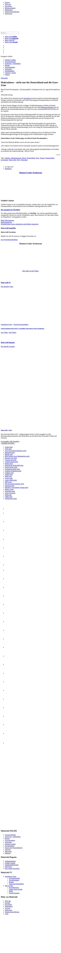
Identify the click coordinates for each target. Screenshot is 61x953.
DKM (11, 891)
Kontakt (7, 903)
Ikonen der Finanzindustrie (13, 848)
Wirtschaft (8, 69)
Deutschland (31, 158)
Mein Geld (11, 38)
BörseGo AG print (11, 458)
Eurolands (27, 98)
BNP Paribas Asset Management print (17, 456)
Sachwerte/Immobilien (21, 324)
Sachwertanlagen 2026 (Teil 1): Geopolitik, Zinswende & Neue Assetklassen (22, 328)
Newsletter (8, 6)
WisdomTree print (11, 498)
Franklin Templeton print (13, 471)
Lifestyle (8, 849)
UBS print (8, 495)
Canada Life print (10, 460)
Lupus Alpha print (11, 480)
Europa (42, 158)
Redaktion (8, 169)
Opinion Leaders (10, 60)
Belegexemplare (10, 8)
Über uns (8, 4)
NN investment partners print (14, 484)
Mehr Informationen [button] (7, 220)
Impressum (8, 13)
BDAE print (9, 454)
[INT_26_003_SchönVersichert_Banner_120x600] (9, 827)
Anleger (7, 158)
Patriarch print (9, 486)
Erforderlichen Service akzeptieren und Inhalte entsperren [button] (19, 224)
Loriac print (9, 478)
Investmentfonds (10, 62)
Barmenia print (10, 452)
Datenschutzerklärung (12, 12)
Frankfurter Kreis (6, 324)
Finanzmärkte (49, 158)
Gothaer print (9, 473)
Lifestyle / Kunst (10, 73)
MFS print (8, 482)
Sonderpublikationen (11, 865)
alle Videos (12, 332)
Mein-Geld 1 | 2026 (6, 430)
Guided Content (10, 863)
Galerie (7, 74)
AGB (6, 914)
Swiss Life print (10, 493)
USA (18, 160)
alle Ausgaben (14, 441)
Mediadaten (9, 10)
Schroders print (10, 491)
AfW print (8, 449)
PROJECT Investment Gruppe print (16, 487)
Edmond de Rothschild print (14, 465)
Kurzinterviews (14, 887)
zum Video (4, 332)
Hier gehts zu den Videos (30, 271)
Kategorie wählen (6, 56)
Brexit (24, 158)
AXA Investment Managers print (15, 451)
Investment (4, 160)
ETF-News (8, 867)
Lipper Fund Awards (15, 889)
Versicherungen (10, 67)
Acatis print (9, 447)
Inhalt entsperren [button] (6, 222)
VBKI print (8, 497)
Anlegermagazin (16, 158)
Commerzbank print (11, 462)
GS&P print (9, 474)
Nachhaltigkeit (9, 71)
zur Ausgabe (5, 441)
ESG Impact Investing (12, 868)
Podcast (7, 2)
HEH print (8, 476)
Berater (7, 65)
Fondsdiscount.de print (12, 469)
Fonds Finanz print (11, 467)
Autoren (7, 908)
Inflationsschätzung (47, 107)
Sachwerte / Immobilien (13, 63)
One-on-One (9, 886)
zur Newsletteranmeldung (9, 239)
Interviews (8, 851)
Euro (37, 158)
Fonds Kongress (14, 893)
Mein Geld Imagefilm (8, 228)
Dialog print (9, 463)
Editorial (8, 853)
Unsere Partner (8, 443)
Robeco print (9, 489)
